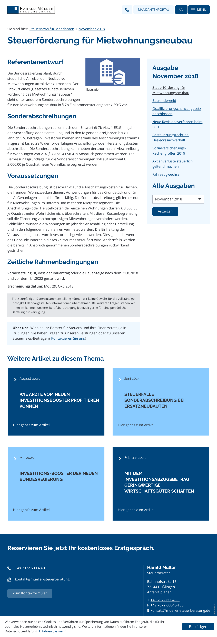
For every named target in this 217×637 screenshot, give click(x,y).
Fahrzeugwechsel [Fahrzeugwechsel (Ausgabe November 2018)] (166, 174)
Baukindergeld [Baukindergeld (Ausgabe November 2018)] (164, 100)
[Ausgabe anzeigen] (165, 211)
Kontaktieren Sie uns (68, 338)
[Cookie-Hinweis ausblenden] (198, 626)
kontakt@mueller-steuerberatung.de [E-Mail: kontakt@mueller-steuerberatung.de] (180, 610)
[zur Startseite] (31, 10)
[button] (127, 9)
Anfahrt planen (159, 592)
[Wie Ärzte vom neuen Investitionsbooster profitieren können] (56, 401)
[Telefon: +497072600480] (165, 600)
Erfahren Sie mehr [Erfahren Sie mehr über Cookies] (52, 631)
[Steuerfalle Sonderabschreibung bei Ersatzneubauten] (161, 401)
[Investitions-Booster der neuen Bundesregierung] (56, 484)
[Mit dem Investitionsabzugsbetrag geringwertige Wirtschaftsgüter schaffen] (161, 484)
